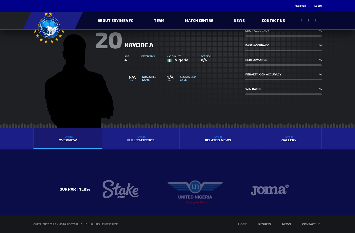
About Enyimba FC (115, 20)
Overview (67, 138)
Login (318, 5)
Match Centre (199, 20)
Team (159, 20)
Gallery (289, 138)
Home (242, 224)
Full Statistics (141, 138)
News (239, 20)
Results (264, 224)
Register (300, 5)
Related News (218, 138)
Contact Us (273, 20)
